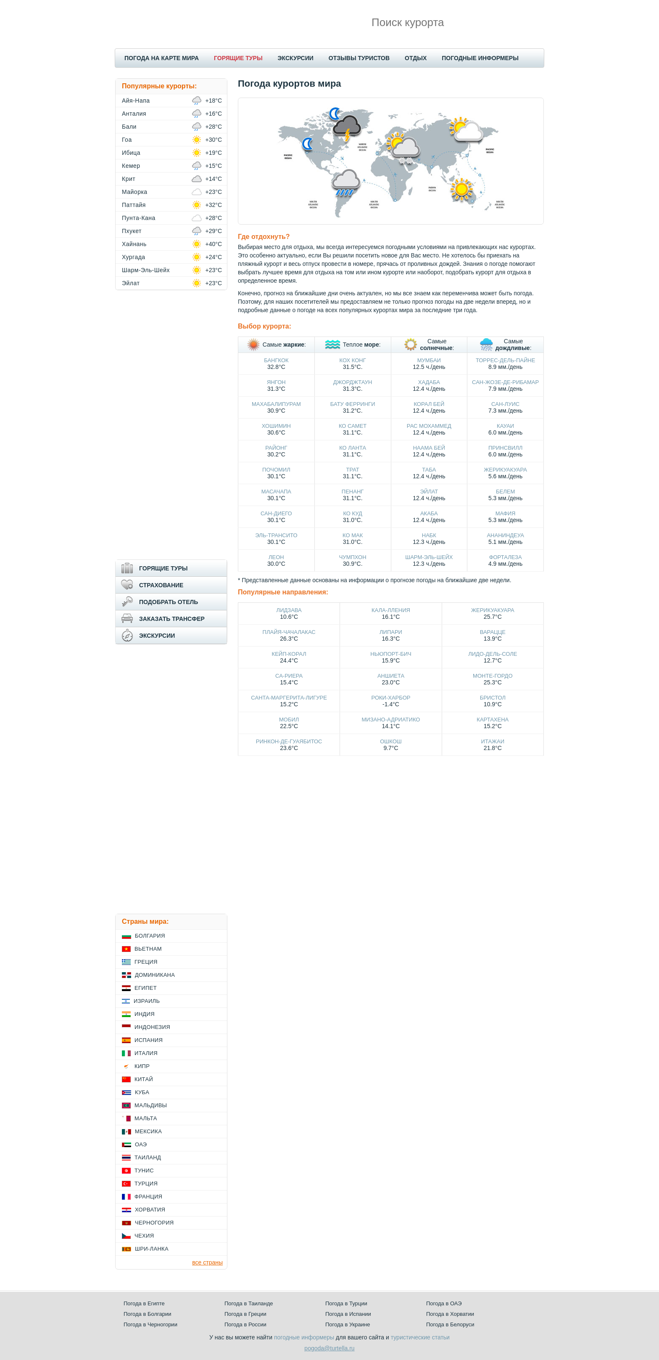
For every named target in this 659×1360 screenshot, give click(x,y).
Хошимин (276, 426)
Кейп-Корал (289, 654)
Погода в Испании (348, 1314)
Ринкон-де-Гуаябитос (289, 741)
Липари (391, 632)
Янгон (276, 382)
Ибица (131, 152)
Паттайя (134, 204)
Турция (146, 1183)
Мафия (506, 513)
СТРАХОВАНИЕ (161, 585)
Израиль (147, 1001)
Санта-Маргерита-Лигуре (289, 698)
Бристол (493, 698)
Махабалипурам (276, 404)
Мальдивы (150, 1105)
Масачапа (276, 491)
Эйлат (429, 491)
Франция (148, 1196)
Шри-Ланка (152, 1249)
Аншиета (390, 676)
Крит (128, 178)
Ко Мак (353, 535)
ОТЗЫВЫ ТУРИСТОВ (359, 58)
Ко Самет (352, 426)
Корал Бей (429, 404)
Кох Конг (353, 360)
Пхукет (132, 231)
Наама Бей (429, 448)
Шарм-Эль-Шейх (429, 557)
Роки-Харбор (391, 698)
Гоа (127, 139)
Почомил (276, 470)
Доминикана (155, 975)
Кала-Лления (391, 610)
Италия (146, 1053)
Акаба (429, 513)
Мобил (289, 719)
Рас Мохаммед (429, 426)
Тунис (144, 1170)
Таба (429, 470)
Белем (505, 491)
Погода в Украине (347, 1324)
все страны (207, 1262)
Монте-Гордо (492, 676)
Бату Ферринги (352, 404)
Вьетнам (148, 949)
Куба (142, 1092)
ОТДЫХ (416, 58)
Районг (276, 448)
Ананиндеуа (505, 535)
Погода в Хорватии (450, 1314)
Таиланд (147, 1157)
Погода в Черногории (150, 1324)
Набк (429, 535)
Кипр (142, 1066)
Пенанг (353, 491)
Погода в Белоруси (450, 1324)
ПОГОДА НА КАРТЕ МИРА (161, 58)
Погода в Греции (245, 1314)
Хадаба (429, 382)
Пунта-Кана (139, 218)
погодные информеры (304, 1337)
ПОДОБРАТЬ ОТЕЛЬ (168, 602)
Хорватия (150, 1209)
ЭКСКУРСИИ (296, 58)
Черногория (154, 1222)
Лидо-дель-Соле (492, 654)
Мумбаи (429, 360)
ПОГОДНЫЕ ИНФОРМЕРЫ (480, 58)
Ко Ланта (352, 448)
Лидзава (289, 610)
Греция (146, 962)
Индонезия (152, 1027)
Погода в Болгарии (147, 1314)
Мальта (145, 1118)
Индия (144, 1014)
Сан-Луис (505, 404)
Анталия (134, 113)
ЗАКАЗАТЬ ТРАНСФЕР (172, 618)
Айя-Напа (136, 100)
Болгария (150, 936)
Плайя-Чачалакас (289, 632)
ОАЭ (141, 1144)
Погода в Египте (144, 1303)
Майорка (135, 191)
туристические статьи (420, 1337)
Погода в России (245, 1324)
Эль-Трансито (276, 535)
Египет (145, 988)
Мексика (148, 1131)
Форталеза (505, 557)
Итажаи (493, 741)
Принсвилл (505, 448)
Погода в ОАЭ (443, 1303)
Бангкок (276, 360)
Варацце (493, 632)
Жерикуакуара (505, 470)
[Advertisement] (171, 425)
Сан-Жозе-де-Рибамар (505, 382)
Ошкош (390, 741)
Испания (148, 1040)
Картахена (493, 719)
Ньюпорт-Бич (390, 654)
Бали (129, 126)
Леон (276, 557)
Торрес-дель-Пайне (505, 360)
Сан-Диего (276, 513)
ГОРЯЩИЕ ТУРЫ (238, 58)
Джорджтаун (352, 382)
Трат (352, 470)
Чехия (144, 1236)
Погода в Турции (346, 1303)
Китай (143, 1079)
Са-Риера (289, 676)
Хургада (133, 257)
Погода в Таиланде (248, 1303)
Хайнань (134, 244)
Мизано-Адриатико (391, 719)
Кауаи (505, 426)
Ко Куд (352, 513)
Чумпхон (352, 557)
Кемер (131, 165)
